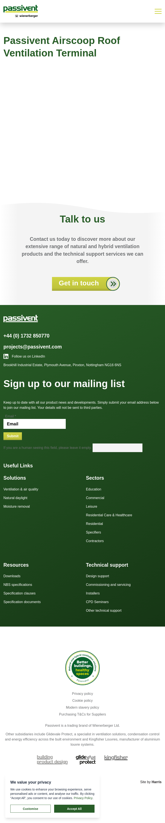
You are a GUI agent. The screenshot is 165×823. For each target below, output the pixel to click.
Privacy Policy (83, 798)
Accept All (74, 809)
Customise (30, 809)
